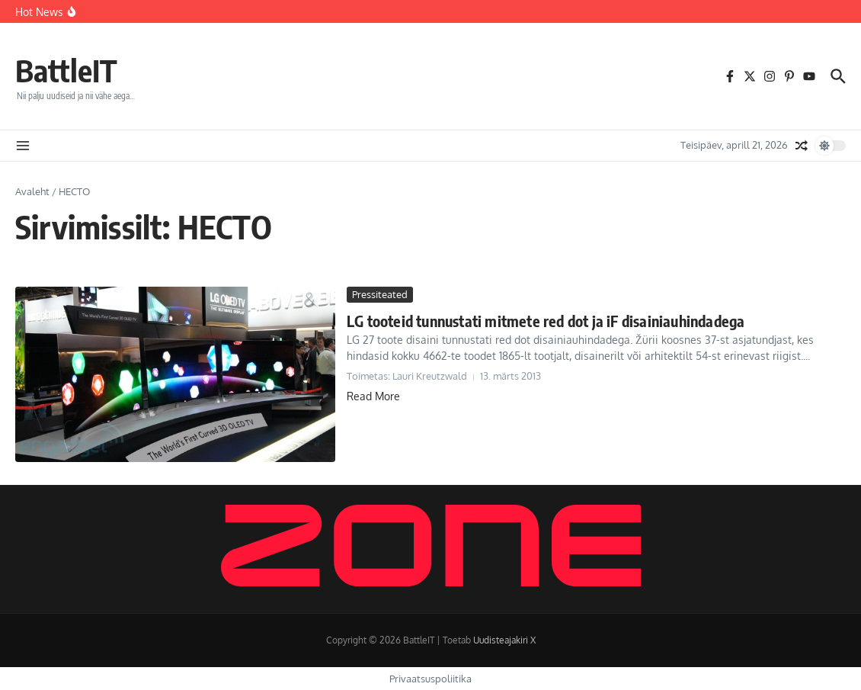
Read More (373, 396)
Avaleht (32, 191)
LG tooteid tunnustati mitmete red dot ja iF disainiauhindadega (545, 320)
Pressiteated (380, 294)
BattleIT (66, 70)
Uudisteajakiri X (504, 640)
